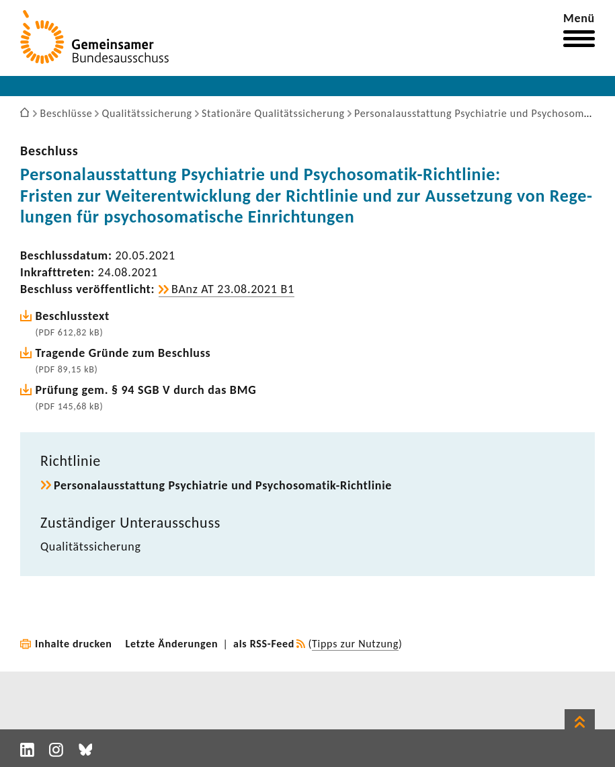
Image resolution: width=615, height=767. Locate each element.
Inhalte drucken (73, 643)
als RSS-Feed (263, 643)
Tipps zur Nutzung (355, 643)
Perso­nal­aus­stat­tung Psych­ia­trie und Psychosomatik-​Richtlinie (223, 485)
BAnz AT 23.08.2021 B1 (232, 289)
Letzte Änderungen (172, 643)
